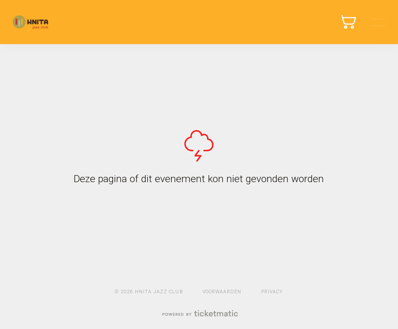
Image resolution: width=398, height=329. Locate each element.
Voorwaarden (222, 292)
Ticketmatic (30, 22)
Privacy (272, 292)
